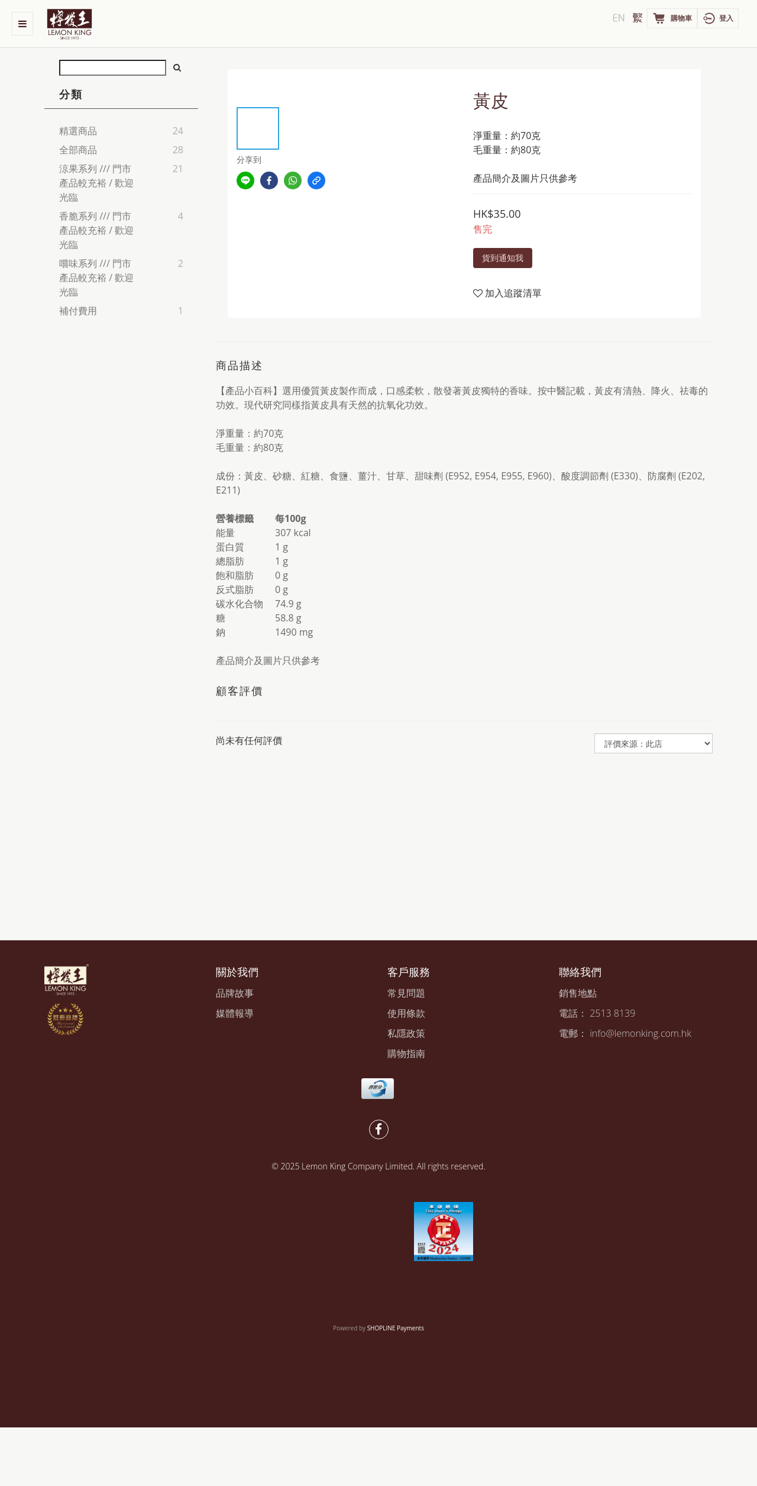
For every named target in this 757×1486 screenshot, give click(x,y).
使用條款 (406, 1013)
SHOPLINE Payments (395, 1328)
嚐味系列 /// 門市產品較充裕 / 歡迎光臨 (96, 277)
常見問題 (406, 993)
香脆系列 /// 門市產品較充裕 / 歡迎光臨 (96, 230)
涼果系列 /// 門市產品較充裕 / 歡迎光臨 (96, 183)
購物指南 (406, 1053)
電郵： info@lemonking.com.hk (625, 1033)
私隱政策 (406, 1033)
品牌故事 (235, 993)
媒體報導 (235, 1013)
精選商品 (78, 130)
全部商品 (78, 149)
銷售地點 (578, 993)
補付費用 (78, 310)
